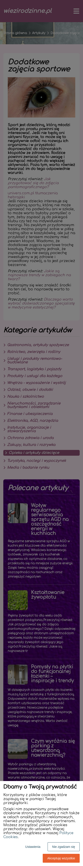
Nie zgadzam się (63, 847)
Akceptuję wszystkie (61, 858)
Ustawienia (32, 847)
